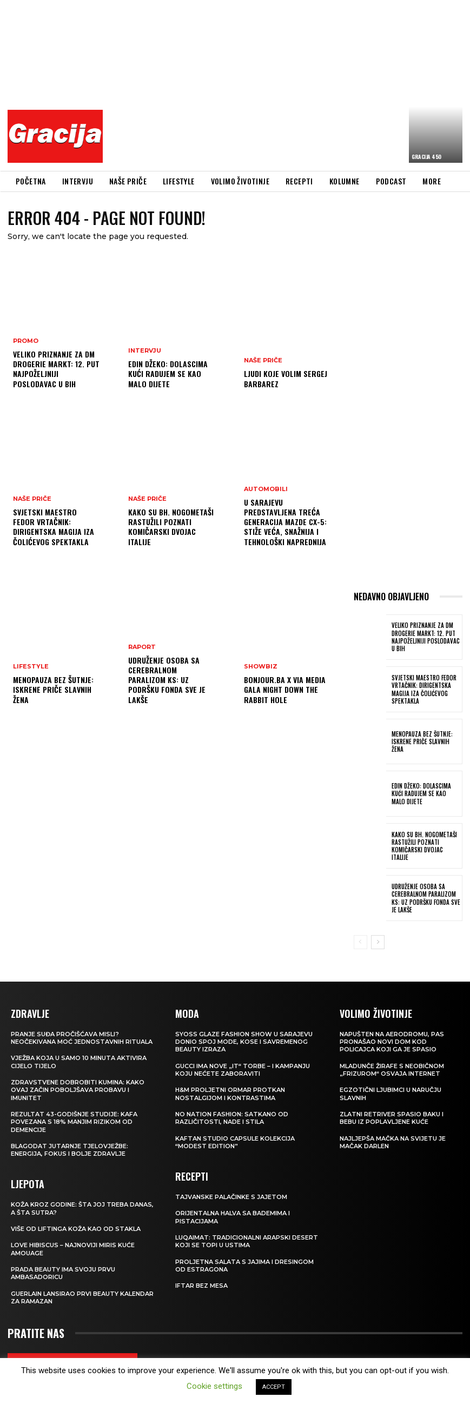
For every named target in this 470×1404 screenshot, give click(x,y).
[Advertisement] (289, 84)
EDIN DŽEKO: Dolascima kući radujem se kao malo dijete (168, 373)
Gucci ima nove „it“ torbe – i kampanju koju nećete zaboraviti (242, 1069)
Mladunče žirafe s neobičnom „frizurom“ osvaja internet (392, 1069)
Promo (25, 341)
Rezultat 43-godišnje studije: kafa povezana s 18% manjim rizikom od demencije (74, 1122)
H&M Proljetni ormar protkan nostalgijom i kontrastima (230, 1093)
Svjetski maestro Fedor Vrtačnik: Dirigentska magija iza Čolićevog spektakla (53, 526)
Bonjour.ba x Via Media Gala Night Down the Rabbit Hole (285, 689)
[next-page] (378, 942)
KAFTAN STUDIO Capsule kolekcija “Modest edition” (235, 1142)
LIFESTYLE (31, 667)
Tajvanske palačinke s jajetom (231, 1197)
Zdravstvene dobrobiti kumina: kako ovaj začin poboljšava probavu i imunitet (77, 1090)
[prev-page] (360, 942)
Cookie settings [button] (214, 1386)
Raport (142, 647)
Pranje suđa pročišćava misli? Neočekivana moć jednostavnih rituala (82, 1037)
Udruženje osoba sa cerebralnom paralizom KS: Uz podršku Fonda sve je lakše (167, 679)
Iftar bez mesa (201, 1285)
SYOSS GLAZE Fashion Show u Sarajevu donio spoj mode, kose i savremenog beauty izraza (244, 1042)
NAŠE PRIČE (32, 499)
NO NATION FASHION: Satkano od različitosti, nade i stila (231, 1117)
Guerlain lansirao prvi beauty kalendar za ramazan (82, 1297)
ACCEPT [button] (273, 1386)
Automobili (266, 489)
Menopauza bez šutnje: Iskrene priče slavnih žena (53, 689)
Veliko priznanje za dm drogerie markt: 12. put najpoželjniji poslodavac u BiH (56, 368)
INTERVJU (144, 351)
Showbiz (260, 667)
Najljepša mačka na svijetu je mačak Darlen (393, 1142)
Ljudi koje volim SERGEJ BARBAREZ (285, 378)
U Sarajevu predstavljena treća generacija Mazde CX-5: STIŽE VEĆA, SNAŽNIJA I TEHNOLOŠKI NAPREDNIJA (285, 521)
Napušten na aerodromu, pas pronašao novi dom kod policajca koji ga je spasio (392, 1042)
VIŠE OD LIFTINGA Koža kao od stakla (76, 1229)
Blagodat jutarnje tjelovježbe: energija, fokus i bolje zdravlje (69, 1149)
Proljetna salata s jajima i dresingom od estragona (244, 1265)
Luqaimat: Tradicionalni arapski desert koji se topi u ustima (246, 1241)
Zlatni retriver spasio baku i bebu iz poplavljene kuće (391, 1117)
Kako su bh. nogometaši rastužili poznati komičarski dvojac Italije (171, 526)
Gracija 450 (426, 157)
